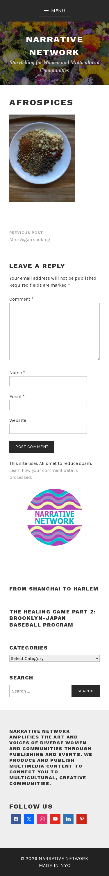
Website (17, 420)
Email (17, 396)
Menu (58, 10)
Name (17, 372)
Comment (21, 299)
